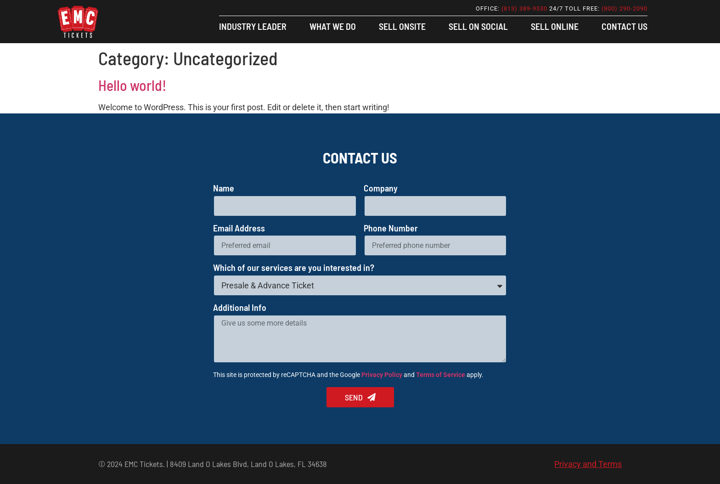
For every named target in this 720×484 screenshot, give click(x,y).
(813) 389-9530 (524, 8)
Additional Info (239, 308)
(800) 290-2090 (624, 8)
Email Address (239, 228)
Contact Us (624, 26)
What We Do (332, 26)
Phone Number (391, 228)
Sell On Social (478, 26)
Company (381, 188)
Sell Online (555, 26)
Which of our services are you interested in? (293, 268)
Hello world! (132, 85)
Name (223, 188)
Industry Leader (253, 26)
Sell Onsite (402, 26)
